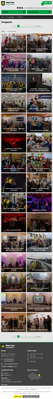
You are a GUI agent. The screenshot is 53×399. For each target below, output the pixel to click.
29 (30, 26)
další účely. (33, 389)
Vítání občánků (11, 31)
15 (26, 26)
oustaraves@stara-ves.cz (45, 8)
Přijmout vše (18, 396)
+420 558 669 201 (30, 8)
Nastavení (35, 396)
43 (34, 26)
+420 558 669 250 (9, 361)
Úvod (2, 17)
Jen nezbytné (27, 396)
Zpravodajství (10, 17)
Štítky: (3, 31)
